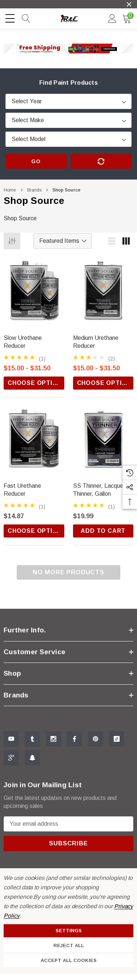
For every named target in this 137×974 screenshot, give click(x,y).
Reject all (68, 945)
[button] (68, 48)
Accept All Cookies (69, 960)
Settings (69, 930)
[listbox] (62, 241)
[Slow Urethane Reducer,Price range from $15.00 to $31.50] (34, 293)
